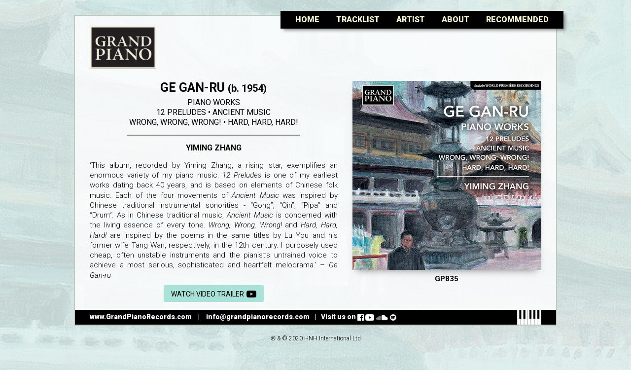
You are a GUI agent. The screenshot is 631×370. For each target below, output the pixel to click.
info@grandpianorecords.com (258, 317)
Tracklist (358, 19)
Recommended (517, 19)
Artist (410, 19)
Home (307, 19)
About (455, 19)
